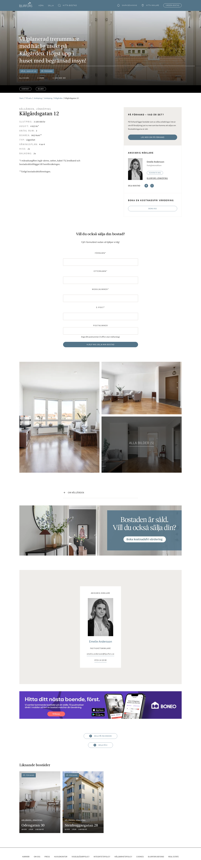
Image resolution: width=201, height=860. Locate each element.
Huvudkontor (60, 856)
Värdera (172, 5)
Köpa (41, 5)
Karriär (25, 856)
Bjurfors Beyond (156, 856)
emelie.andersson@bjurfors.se (100, 653)
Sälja (51, 5)
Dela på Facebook (100, 736)
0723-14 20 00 (100, 660)
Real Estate (173, 856)
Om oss (37, 856)
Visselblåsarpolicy (80, 856)
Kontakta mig (155, 173)
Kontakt (25, 89)
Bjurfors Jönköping (157, 178)
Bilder (41, 89)
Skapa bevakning (127, 5)
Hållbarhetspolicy (123, 856)
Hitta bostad (67, 5)
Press (47, 856)
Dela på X (100, 745)
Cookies (140, 856)
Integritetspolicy (102, 856)
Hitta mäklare (150, 5)
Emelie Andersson (100, 641)
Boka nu (152, 208)
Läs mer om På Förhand (152, 137)
